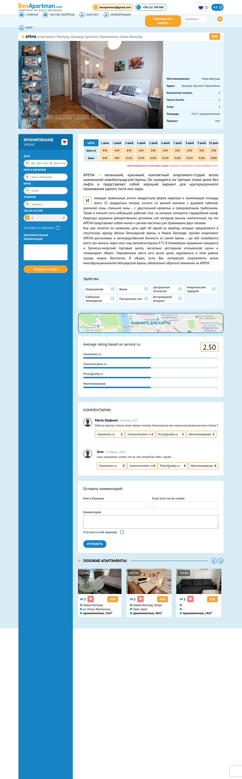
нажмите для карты (150, 322)
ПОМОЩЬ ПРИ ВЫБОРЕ (181, 21)
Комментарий (92, 512)
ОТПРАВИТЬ (95, 544)
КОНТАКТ (87, 21)
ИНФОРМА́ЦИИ (114, 21)
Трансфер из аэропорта (39, 228)
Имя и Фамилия (93, 498)
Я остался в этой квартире (100, 532)
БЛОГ (139, 21)
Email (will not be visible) (168, 498)
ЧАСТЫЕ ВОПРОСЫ (57, 21)
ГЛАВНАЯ (28, 21)
